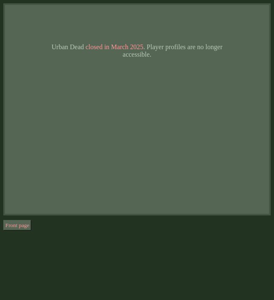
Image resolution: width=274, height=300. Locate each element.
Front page (17, 225)
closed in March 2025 (114, 46)
